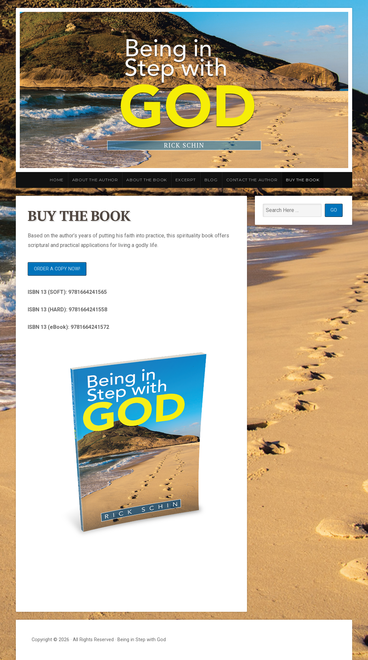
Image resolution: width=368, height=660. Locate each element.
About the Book (146, 179)
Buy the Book (302, 179)
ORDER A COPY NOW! (57, 269)
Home (56, 179)
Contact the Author (252, 179)
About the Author (95, 179)
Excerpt (185, 179)
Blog (210, 179)
